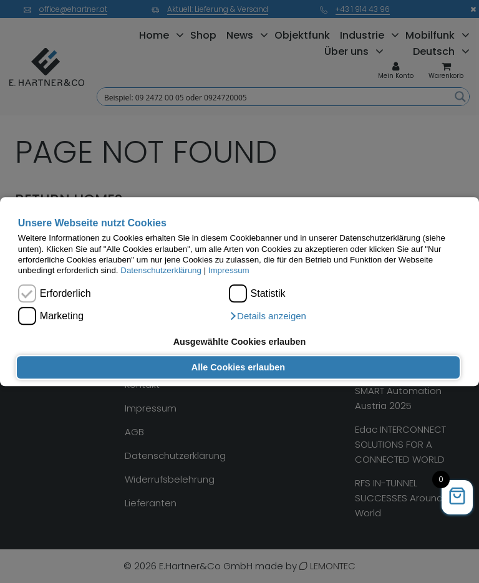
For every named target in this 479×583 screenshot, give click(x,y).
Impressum (228, 271)
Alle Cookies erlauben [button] (238, 367)
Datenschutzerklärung (160, 271)
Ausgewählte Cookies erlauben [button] (239, 342)
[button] (267, 316)
